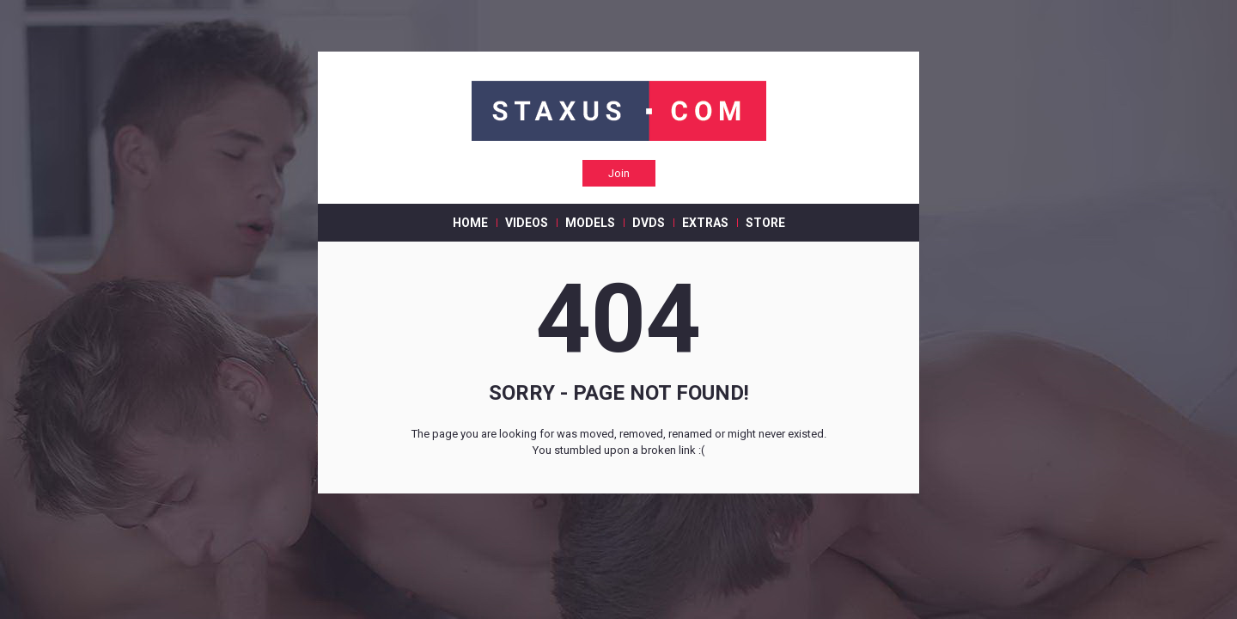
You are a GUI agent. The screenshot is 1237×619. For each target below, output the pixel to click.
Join (619, 173)
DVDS (648, 223)
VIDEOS (526, 223)
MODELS (590, 223)
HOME (470, 223)
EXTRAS (705, 223)
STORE (765, 223)
